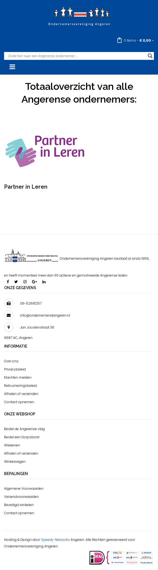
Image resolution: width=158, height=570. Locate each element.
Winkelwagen (15, 461)
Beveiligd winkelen (19, 504)
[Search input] (76, 56)
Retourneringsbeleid (20, 385)
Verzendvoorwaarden (21, 496)
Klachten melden (17, 377)
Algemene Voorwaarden (23, 488)
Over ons (11, 361)
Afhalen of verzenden (21, 393)
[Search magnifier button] (150, 56)
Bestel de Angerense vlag (24, 429)
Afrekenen (12, 445)
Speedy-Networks (55, 539)
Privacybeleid (15, 369)
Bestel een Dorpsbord (21, 437)
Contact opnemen (19, 402)
